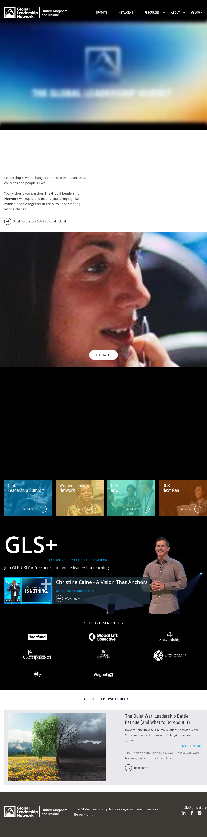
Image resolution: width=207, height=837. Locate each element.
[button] (103, 12)
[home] (35, 12)
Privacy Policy (170, 827)
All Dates (103, 355)
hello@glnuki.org (194, 807)
